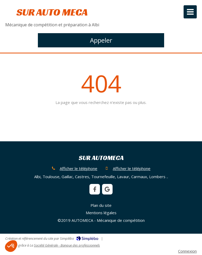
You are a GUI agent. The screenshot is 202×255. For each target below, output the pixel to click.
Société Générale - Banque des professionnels (67, 245)
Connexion (187, 251)
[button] (11, 246)
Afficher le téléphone (78, 168)
